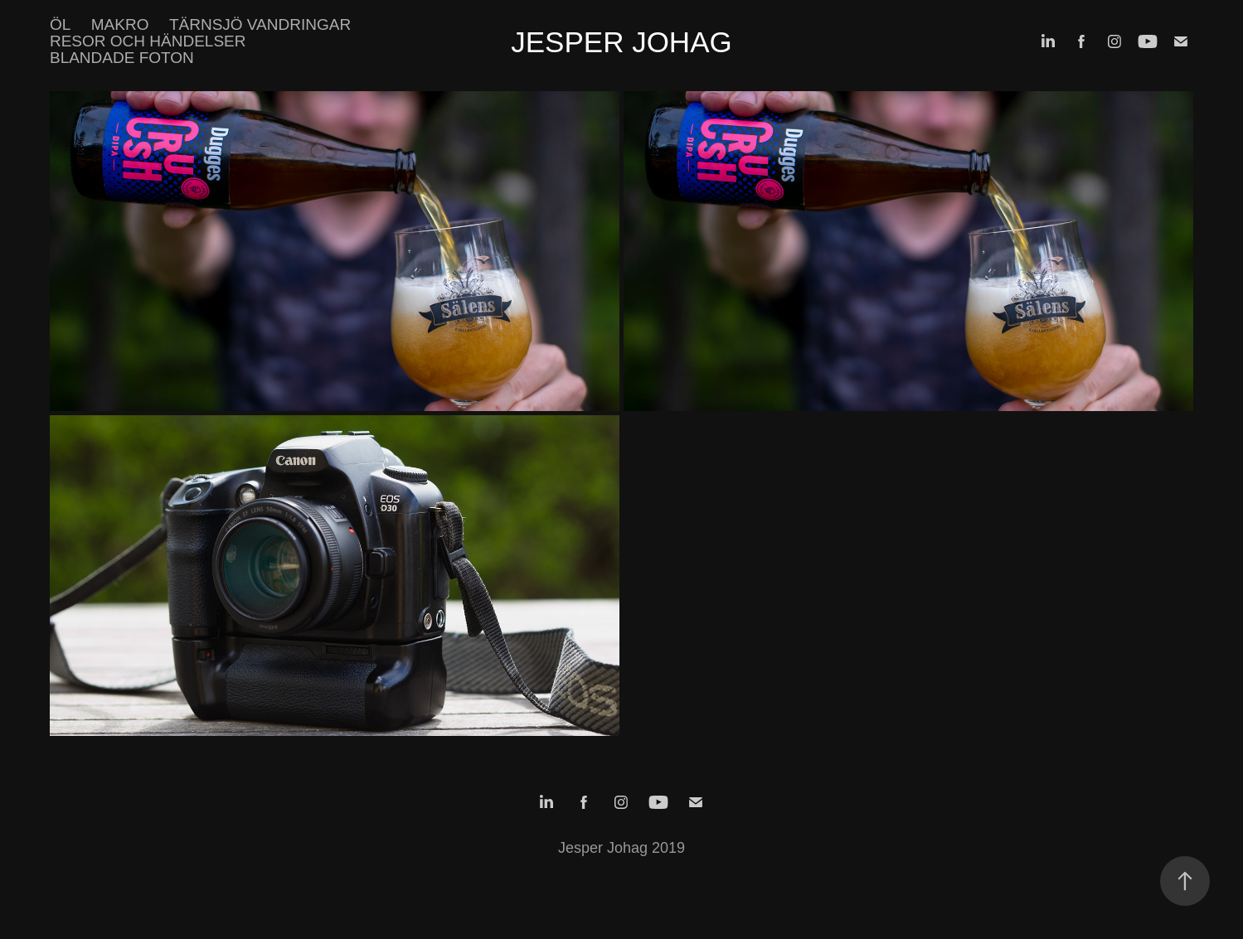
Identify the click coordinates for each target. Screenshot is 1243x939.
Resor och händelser (148, 41)
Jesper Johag (621, 42)
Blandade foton (122, 57)
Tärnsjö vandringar (260, 24)
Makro (120, 24)
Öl (60, 24)
